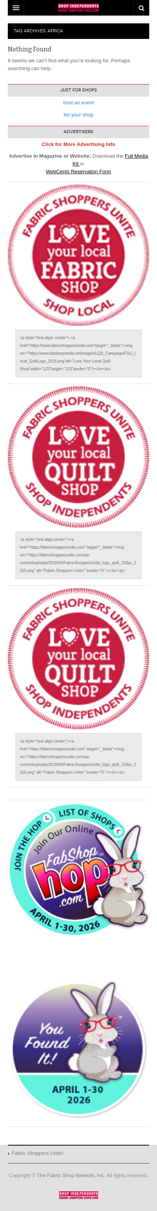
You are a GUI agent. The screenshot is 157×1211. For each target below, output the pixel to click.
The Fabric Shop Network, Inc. (71, 1175)
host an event (78, 103)
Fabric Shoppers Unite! (78, 1195)
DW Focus (78, 8)
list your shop (78, 115)
